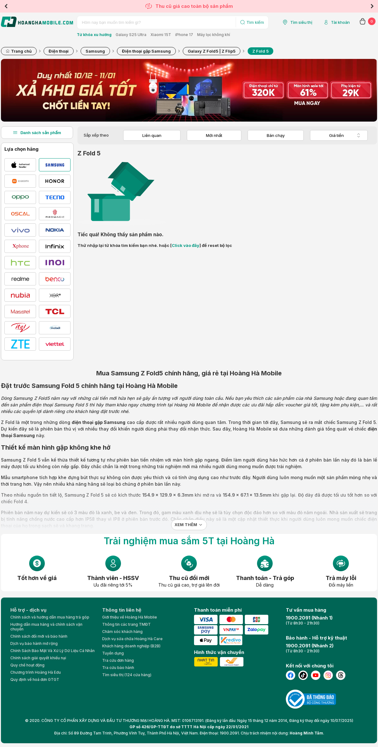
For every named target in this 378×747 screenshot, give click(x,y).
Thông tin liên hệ (121, 610)
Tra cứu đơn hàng (118, 660)
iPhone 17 (184, 34)
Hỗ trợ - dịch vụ (28, 610)
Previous (6, 6)
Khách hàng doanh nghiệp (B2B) (131, 646)
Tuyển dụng (113, 653)
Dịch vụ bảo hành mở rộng (34, 643)
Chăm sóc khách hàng (122, 631)
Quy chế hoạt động (27, 665)
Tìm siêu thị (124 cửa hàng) (126, 674)
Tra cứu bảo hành (118, 667)
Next (372, 6)
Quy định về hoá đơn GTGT (34, 679)
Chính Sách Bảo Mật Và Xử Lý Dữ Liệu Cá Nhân (52, 650)
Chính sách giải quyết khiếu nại (38, 658)
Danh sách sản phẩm (37, 132)
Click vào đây (185, 245)
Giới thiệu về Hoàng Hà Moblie (129, 617)
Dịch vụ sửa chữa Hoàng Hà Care (132, 638)
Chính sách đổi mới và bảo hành (38, 636)
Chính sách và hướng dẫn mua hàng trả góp (49, 617)
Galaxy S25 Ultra (131, 34)
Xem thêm (186, 524)
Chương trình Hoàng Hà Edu (35, 672)
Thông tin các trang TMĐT (126, 624)
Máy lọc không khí (213, 34)
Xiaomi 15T (160, 34)
